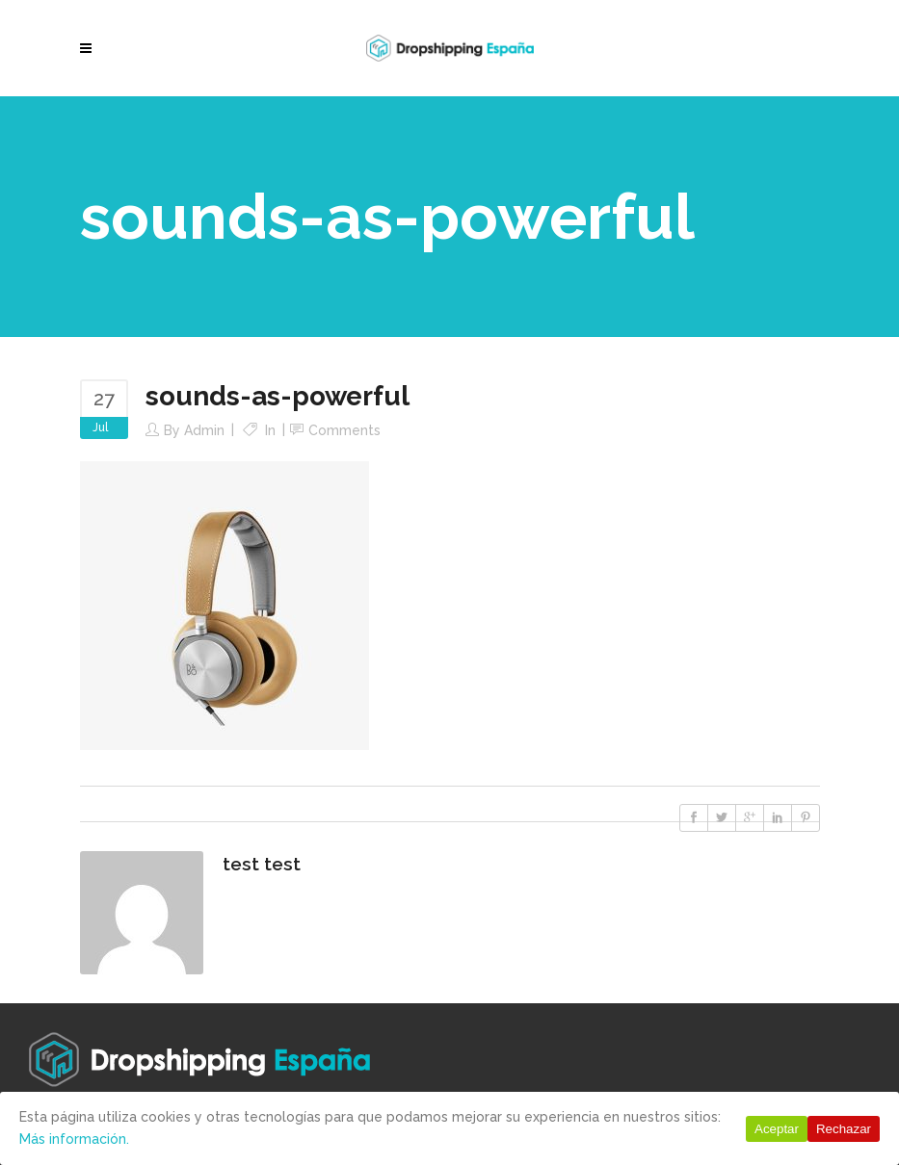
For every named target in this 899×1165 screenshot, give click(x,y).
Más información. (74, 1139)
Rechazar (843, 1129)
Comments (344, 430)
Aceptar (776, 1129)
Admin (204, 430)
